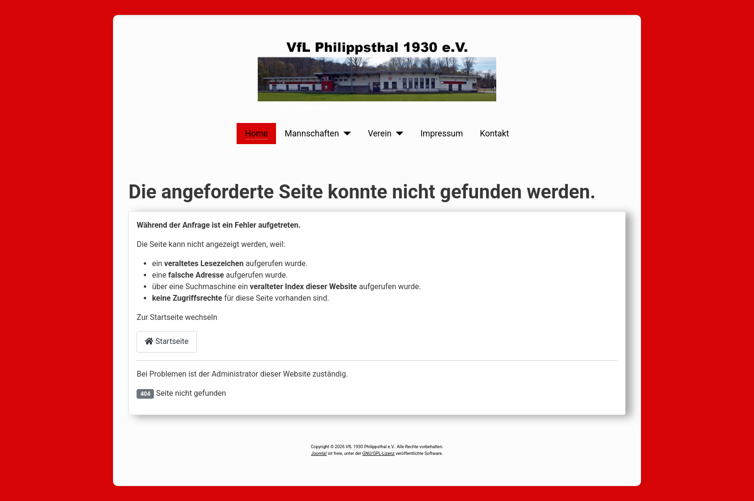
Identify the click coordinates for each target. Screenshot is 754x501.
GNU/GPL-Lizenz (379, 453)
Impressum (441, 133)
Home (256, 133)
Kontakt (494, 133)
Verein (379, 133)
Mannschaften (312, 133)
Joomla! (319, 453)
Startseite (166, 341)
